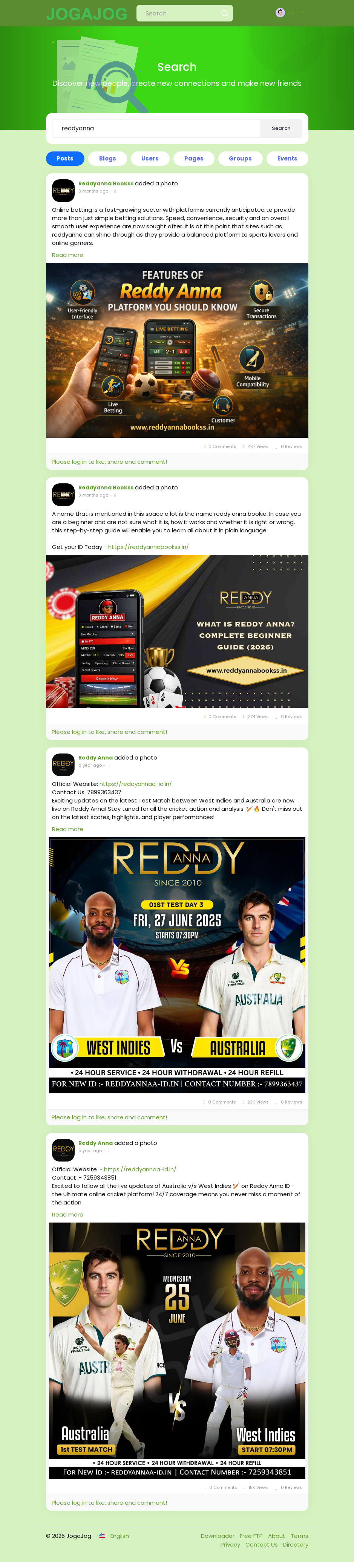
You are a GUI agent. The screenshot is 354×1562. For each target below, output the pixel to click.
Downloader (218, 1536)
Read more (67, 255)
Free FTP (252, 1536)
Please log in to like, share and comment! (109, 462)
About (277, 1536)
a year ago (90, 765)
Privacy (231, 1544)
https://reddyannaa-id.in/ (136, 784)
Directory (295, 1544)
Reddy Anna (95, 757)
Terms (299, 1536)
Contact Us (262, 1544)
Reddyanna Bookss (105, 183)
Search (281, 128)
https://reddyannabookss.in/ (148, 547)
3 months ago (93, 191)
